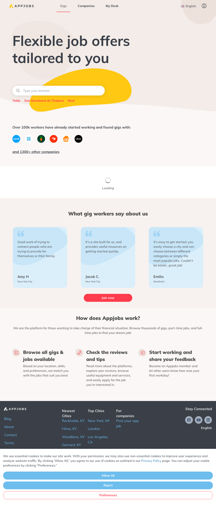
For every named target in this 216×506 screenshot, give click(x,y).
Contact (10, 434)
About (9, 427)
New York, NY (99, 420)
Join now (108, 298)
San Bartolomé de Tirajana (44, 100)
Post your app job (127, 423)
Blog (7, 419)
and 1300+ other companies (35, 152)
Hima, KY (69, 428)
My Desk (112, 6)
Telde (16, 100)
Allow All (108, 475)
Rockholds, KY (73, 420)
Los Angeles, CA (98, 439)
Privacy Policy (151, 461)
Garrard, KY (71, 445)
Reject (108, 485)
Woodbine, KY (73, 436)
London (94, 428)
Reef (71, 100)
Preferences (108, 495)
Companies (86, 6)
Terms (9, 443)
